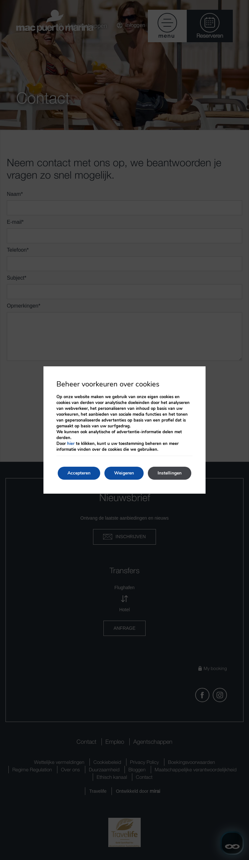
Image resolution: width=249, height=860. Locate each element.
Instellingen (170, 473)
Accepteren (78, 473)
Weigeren (124, 473)
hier (71, 444)
